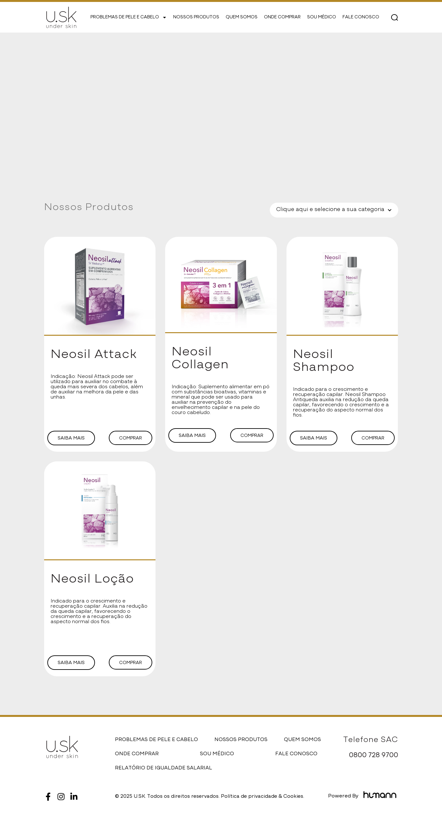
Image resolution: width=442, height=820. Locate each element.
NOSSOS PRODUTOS (196, 17)
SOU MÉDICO (321, 17)
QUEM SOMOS (242, 17)
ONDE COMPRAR (282, 17)
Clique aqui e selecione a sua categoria (334, 210)
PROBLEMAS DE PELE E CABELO (128, 17)
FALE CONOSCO (361, 17)
